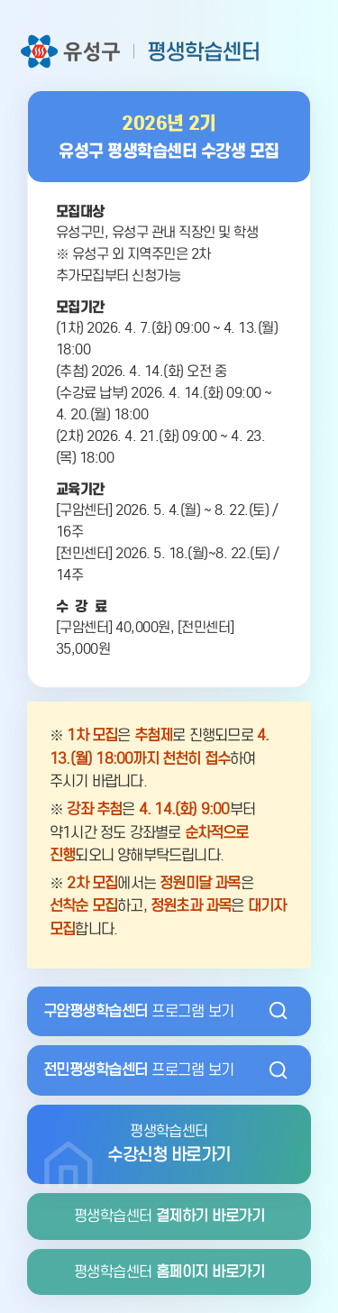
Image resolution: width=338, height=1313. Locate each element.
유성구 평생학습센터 (141, 51)
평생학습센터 (169, 1216)
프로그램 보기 (138, 1011)
